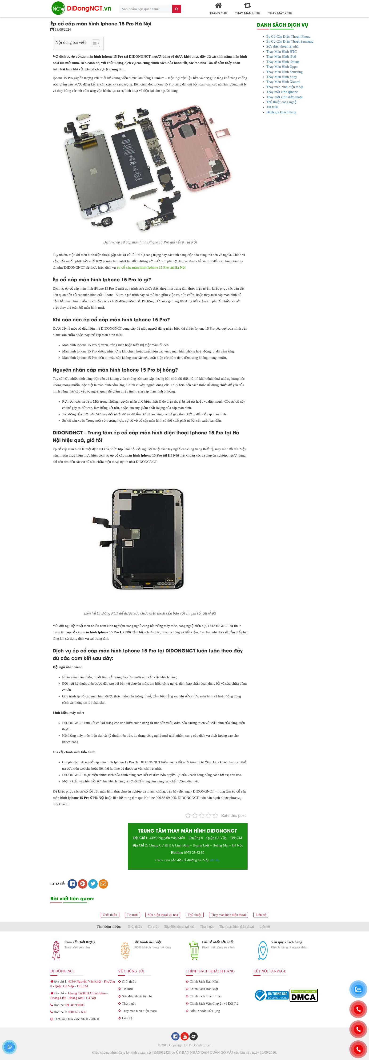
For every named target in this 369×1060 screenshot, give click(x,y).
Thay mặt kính (280, 13)
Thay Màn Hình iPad (281, 56)
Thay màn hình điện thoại (284, 87)
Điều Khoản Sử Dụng (205, 1011)
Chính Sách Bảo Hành (205, 981)
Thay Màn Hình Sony (281, 77)
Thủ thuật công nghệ (281, 102)
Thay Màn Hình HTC (281, 51)
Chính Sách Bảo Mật (204, 989)
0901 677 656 (77, 1012)
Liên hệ (261, 915)
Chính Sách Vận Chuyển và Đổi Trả (214, 1003)
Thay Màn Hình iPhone (283, 62)
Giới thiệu (110, 915)
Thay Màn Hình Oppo (282, 67)
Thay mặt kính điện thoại (284, 97)
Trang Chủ (218, 8)
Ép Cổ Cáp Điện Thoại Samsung (289, 41)
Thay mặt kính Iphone (282, 92)
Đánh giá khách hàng (281, 112)
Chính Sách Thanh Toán (205, 996)
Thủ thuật (194, 915)
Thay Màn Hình (247, 8)
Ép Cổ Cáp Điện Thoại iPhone (288, 36)
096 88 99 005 (74, 1005)
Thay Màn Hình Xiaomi (283, 82)
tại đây (215, 860)
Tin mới (272, 107)
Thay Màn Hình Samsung (284, 72)
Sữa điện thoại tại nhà (282, 46)
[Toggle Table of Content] (93, 43)
